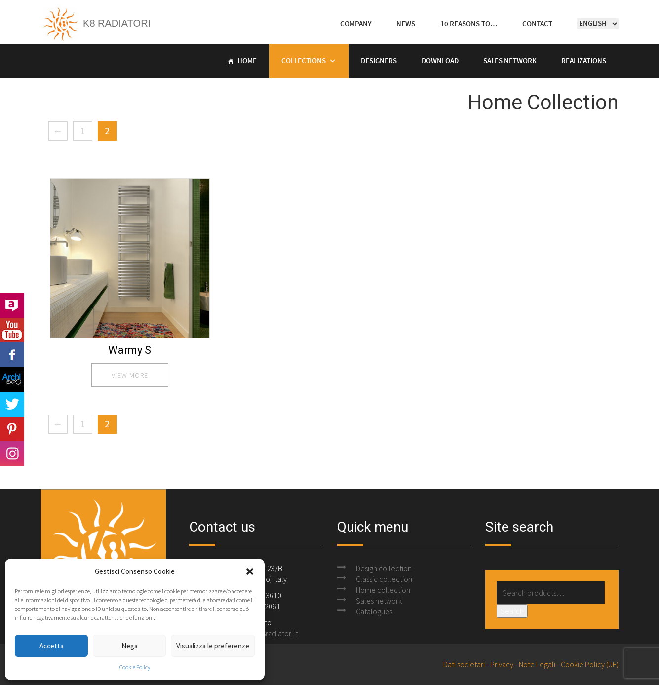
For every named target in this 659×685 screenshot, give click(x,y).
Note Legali (537, 664)
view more (130, 375)
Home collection (383, 590)
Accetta (51, 645)
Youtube (12, 330)
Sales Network (510, 61)
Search (512, 611)
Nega (129, 645)
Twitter (12, 404)
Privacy (501, 664)
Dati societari (464, 664)
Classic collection (384, 579)
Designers (379, 61)
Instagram (12, 453)
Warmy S (129, 350)
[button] (250, 571)
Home (247, 61)
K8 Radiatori (96, 23)
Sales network (379, 601)
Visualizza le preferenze (212, 645)
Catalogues (374, 611)
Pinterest (12, 429)
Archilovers (12, 305)
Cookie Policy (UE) (590, 664)
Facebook (12, 354)
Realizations (583, 61)
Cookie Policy (134, 667)
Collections (303, 61)
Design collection (384, 568)
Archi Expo (12, 379)
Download (440, 61)
